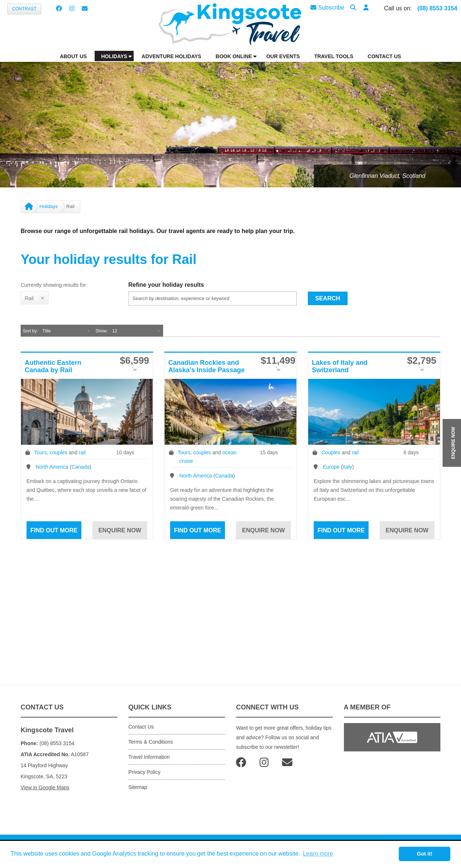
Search (327, 298)
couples (58, 452)
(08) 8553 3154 (437, 8)
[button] (366, 8)
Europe (331, 467)
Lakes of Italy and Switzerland (339, 366)
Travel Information (149, 757)
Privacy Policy (145, 772)
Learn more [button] (318, 853)
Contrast (24, 8)
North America (52, 467)
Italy (347, 467)
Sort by (30, 331)
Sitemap (138, 787)
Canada (80, 467)
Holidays (48, 206)
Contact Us (141, 727)
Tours (40, 452)
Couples (330, 452)
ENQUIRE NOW (453, 443)
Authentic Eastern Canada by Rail (53, 366)
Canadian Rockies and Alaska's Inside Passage (206, 366)
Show (100, 331)
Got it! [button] (424, 854)
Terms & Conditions (151, 742)
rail (82, 452)
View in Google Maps (45, 787)
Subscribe (327, 7)
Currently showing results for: (54, 285)
